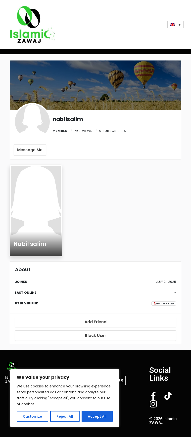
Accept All (97, 416)
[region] (64, 398)
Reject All (64, 416)
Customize (32, 416)
